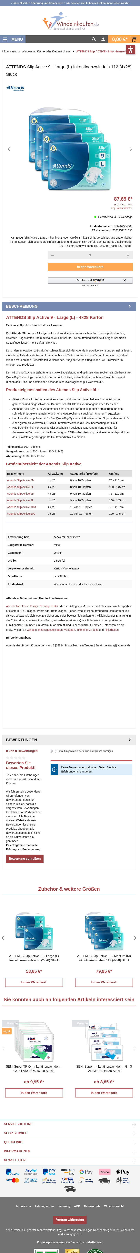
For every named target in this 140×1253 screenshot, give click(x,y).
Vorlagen (69, 629)
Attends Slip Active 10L (21, 513)
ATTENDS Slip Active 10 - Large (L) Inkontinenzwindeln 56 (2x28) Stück (34, 958)
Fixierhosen (112, 629)
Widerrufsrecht (114, 1206)
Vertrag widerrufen (70, 1219)
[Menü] (12, 39)
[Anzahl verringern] (52, 255)
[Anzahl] (90, 255)
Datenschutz (92, 1206)
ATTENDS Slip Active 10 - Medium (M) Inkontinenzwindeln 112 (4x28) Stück (104, 958)
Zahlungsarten (44, 1206)
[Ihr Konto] (103, 39)
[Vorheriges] (9, 149)
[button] (90, 282)
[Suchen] (94, 39)
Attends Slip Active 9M (20, 493)
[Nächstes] (131, 149)
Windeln (32, 629)
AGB (77, 1206)
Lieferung (64, 1206)
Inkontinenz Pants (87, 629)
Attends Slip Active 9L (20, 500)
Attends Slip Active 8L (20, 487)
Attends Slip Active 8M (20, 480)
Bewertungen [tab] (69, 739)
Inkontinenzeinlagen (50, 629)
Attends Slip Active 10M (21, 507)
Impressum (23, 1206)
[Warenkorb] (124, 39)
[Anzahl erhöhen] (128, 255)
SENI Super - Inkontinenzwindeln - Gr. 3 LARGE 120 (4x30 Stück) (104, 1069)
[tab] (69, 306)
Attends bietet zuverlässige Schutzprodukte (32, 606)
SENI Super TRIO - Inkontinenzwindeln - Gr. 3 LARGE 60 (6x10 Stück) (34, 1069)
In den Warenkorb (90, 267)
